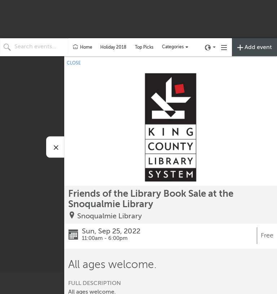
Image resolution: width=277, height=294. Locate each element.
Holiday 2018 (113, 47)
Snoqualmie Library (109, 216)
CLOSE (74, 63)
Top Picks (144, 47)
